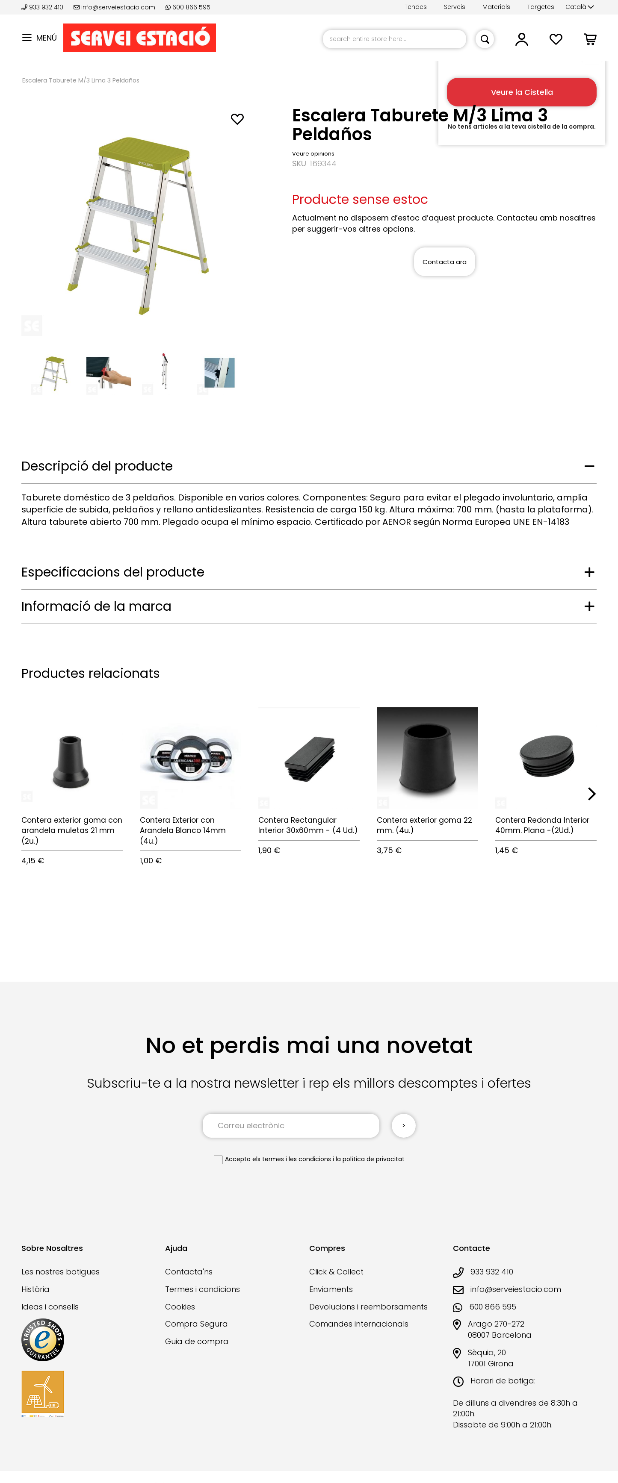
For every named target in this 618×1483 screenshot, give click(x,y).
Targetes (540, 7)
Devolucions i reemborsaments (368, 1306)
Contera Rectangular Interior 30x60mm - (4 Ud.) (308, 825)
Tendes (416, 7)
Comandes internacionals (358, 1323)
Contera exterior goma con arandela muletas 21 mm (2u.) (71, 830)
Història (35, 1289)
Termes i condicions (202, 1289)
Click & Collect (336, 1271)
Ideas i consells (50, 1306)
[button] (579, 7)
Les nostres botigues (60, 1271)
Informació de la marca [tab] (96, 606)
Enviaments (331, 1289)
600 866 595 (188, 7)
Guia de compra (197, 1341)
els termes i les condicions (291, 1159)
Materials (496, 7)
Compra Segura (196, 1323)
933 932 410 (43, 7)
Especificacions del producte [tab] (112, 572)
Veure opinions (313, 154)
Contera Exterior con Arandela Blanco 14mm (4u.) (183, 830)
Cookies (180, 1306)
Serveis (454, 7)
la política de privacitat (370, 1159)
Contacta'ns (189, 1271)
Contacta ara (445, 261)
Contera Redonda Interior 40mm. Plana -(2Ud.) (542, 825)
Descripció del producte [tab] (97, 466)
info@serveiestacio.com (114, 7)
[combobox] (394, 39)
